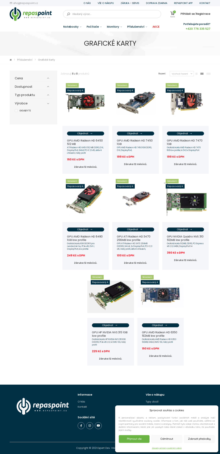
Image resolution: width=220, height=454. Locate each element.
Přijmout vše (134, 438)
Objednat (84, 133)
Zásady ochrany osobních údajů (167, 448)
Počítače (93, 27)
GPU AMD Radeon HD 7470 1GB (184, 142)
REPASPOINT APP (183, 3)
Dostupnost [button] (23, 87)
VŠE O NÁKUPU (106, 3)
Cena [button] (19, 78)
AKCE (156, 27)
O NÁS (87, 3)
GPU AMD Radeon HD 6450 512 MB (85, 142)
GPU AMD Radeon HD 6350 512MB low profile (159, 334)
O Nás (81, 401)
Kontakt (82, 406)
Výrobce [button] (21, 103)
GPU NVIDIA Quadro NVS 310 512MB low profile (185, 238)
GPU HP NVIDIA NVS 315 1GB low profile (110, 334)
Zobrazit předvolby (199, 438)
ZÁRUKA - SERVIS (130, 3)
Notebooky (71, 27)
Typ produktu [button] (25, 95)
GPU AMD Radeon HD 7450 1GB (134, 142)
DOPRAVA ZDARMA (156, 3)
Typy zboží (152, 401)
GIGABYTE (25, 110)
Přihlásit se (187, 14)
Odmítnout (166, 438)
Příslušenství (135, 27)
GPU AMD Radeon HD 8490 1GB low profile (84, 238)
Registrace (203, 14)
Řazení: (162, 73)
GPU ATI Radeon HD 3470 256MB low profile (133, 238)
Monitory (113, 27)
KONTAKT (205, 3)
